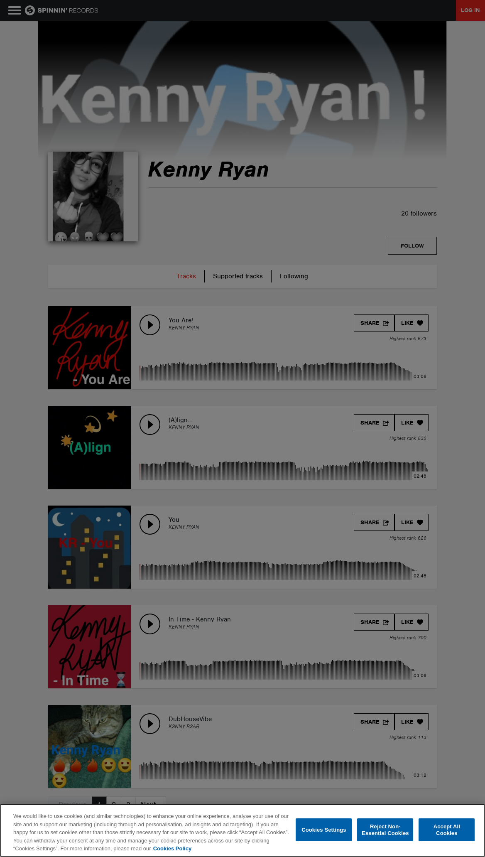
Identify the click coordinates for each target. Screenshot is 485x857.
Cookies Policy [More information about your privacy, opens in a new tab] (172, 848)
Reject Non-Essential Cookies (385, 829)
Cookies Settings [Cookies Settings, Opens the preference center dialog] (323, 830)
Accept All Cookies (447, 829)
